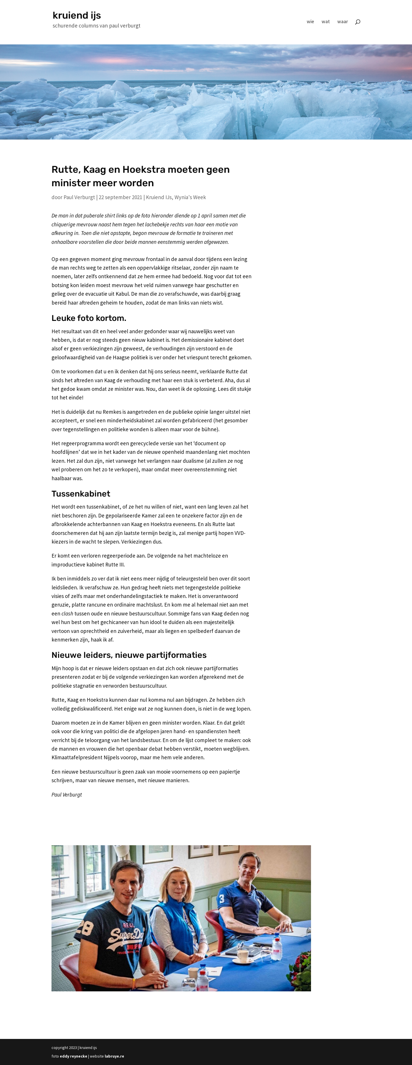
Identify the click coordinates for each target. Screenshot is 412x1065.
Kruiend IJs (159, 197)
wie (310, 22)
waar (342, 22)
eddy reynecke (73, 1056)
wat (326, 22)
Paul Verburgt (79, 197)
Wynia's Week (190, 197)
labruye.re (114, 1056)
